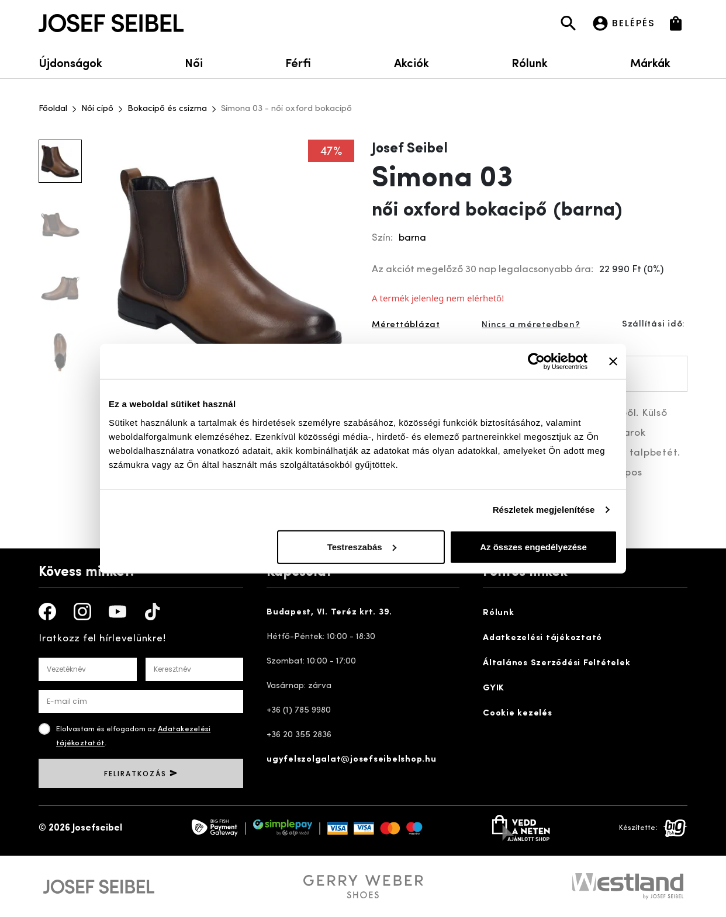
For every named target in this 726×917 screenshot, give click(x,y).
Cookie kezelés (517, 713)
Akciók (411, 62)
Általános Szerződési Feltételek (556, 663)
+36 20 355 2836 (299, 735)
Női (194, 62)
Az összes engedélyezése (533, 546)
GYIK (493, 688)
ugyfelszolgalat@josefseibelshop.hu (352, 759)
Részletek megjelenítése (544, 510)
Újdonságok (70, 62)
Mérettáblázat (406, 325)
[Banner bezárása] (613, 361)
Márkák (658, 62)
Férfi (298, 62)
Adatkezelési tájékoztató (542, 638)
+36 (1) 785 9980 (299, 710)
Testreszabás (361, 546)
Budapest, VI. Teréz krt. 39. (329, 612)
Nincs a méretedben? (531, 325)
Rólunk (529, 62)
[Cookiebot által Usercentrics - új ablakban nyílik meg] (536, 361)
